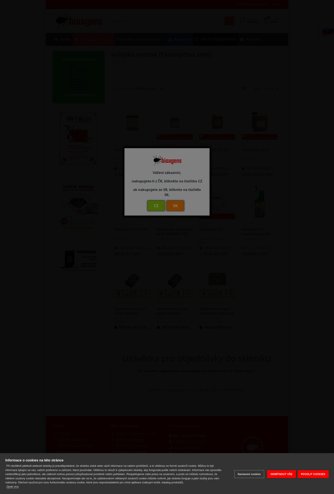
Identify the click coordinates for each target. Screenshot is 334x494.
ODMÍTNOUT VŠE (280, 473)
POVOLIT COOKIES (313, 473)
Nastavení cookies (247, 473)
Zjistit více (12, 486)
